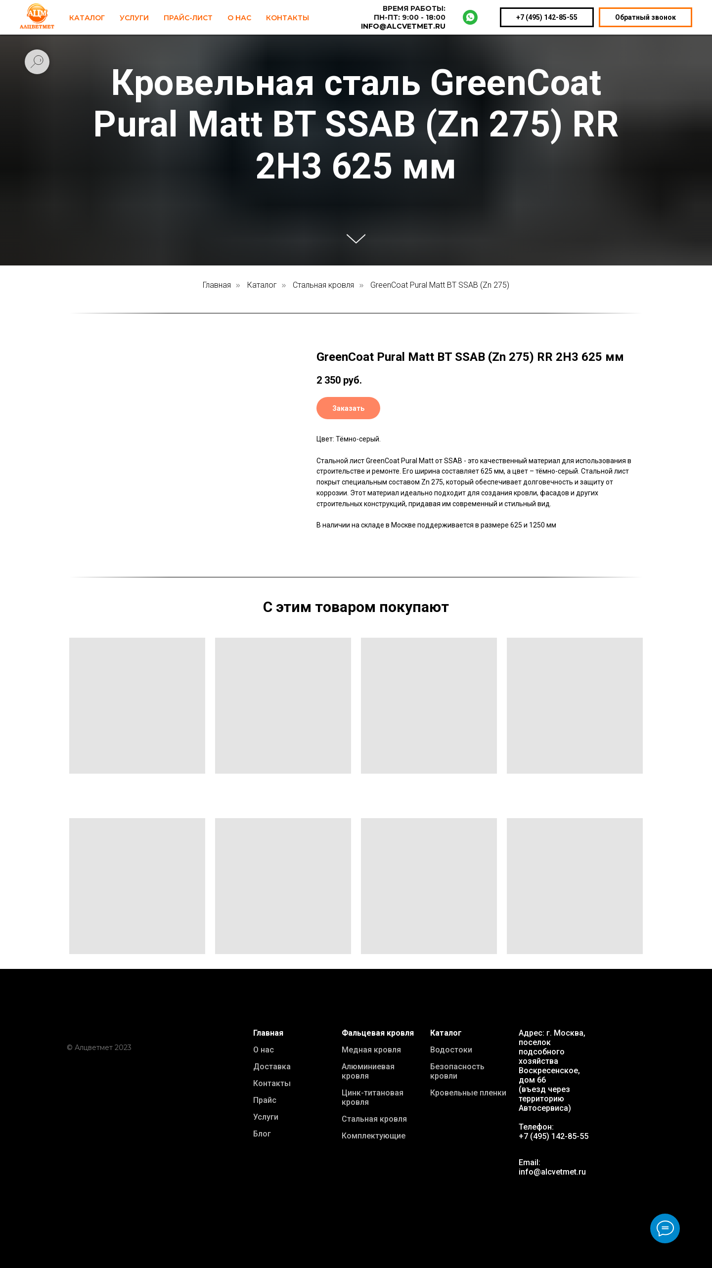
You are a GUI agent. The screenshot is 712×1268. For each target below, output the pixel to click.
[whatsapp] (470, 17)
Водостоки (451, 1049)
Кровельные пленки (468, 1092)
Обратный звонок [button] (645, 17)
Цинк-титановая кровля (372, 1097)
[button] (348, 408)
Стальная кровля (323, 285)
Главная (217, 285)
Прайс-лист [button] (188, 17)
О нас (263, 1049)
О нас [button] (239, 17)
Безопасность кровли (457, 1071)
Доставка (272, 1066)
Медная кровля (371, 1049)
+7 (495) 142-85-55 (547, 17)
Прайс (264, 1100)
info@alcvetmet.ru (552, 1172)
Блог (262, 1133)
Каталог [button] (87, 17)
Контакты (287, 17)
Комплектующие (373, 1135)
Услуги (134, 17)
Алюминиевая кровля (368, 1071)
